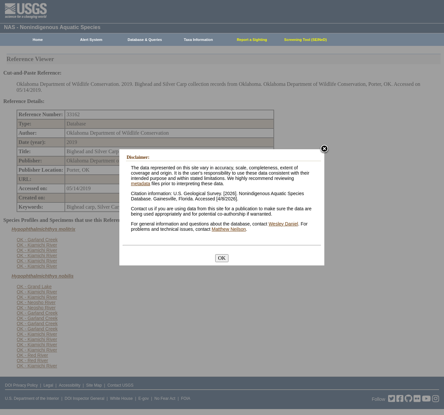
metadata (140, 183)
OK (221, 258)
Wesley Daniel (283, 223)
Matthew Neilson (229, 229)
